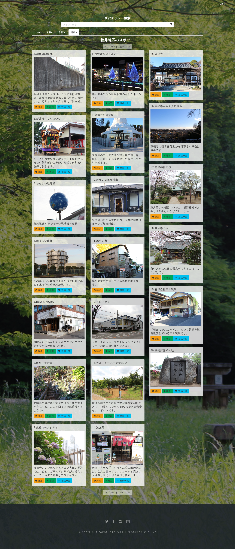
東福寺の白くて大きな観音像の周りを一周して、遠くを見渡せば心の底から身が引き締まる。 (116, 158)
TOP (38, 32)
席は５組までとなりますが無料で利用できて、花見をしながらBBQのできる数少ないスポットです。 (117, 406)
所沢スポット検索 (117, 18)
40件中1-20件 (117, 46)
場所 (74, 32)
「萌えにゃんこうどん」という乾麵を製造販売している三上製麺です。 (175, 331)
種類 (49, 32)
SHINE (152, 532)
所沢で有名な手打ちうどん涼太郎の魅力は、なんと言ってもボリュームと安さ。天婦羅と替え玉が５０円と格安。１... (116, 471)
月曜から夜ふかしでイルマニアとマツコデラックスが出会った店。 (58, 343)
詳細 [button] (39, 106)
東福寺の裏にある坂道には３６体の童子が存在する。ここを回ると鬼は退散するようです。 (58, 406)
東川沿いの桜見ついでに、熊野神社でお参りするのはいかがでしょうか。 (175, 209)
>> (128, 46)
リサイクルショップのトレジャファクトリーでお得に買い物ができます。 (116, 343)
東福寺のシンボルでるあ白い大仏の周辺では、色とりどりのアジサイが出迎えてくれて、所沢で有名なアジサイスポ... (58, 471)
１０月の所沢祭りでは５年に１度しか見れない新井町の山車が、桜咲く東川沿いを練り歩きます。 (58, 162)
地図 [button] (50, 106)
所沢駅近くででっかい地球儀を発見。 (57, 223)
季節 (62, 32)
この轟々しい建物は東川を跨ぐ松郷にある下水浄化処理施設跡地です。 (58, 282)
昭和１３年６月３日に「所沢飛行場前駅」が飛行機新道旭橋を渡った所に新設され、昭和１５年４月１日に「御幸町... (58, 97)
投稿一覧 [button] (64, 106)
